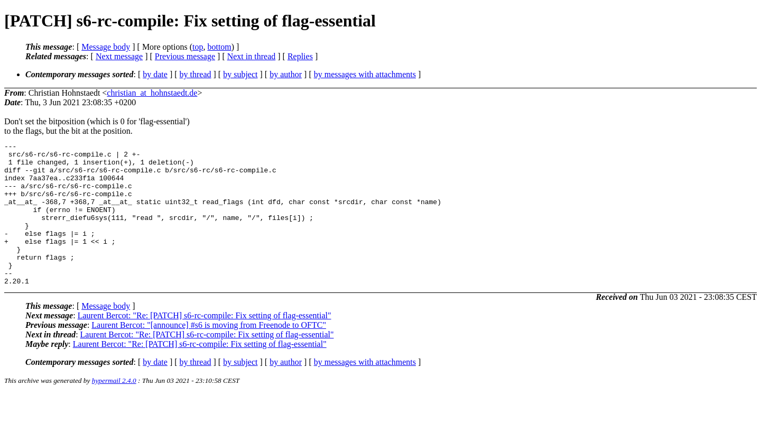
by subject (240, 74)
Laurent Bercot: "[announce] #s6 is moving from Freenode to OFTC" (208, 353)
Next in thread (251, 56)
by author (286, 74)
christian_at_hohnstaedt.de (152, 92)
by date (155, 74)
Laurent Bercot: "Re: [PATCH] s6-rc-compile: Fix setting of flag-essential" (204, 344)
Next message (119, 56)
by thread (195, 74)
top (197, 46)
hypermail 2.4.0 (114, 409)
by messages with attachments (365, 74)
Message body (105, 46)
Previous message (185, 56)
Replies (300, 56)
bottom (219, 46)
